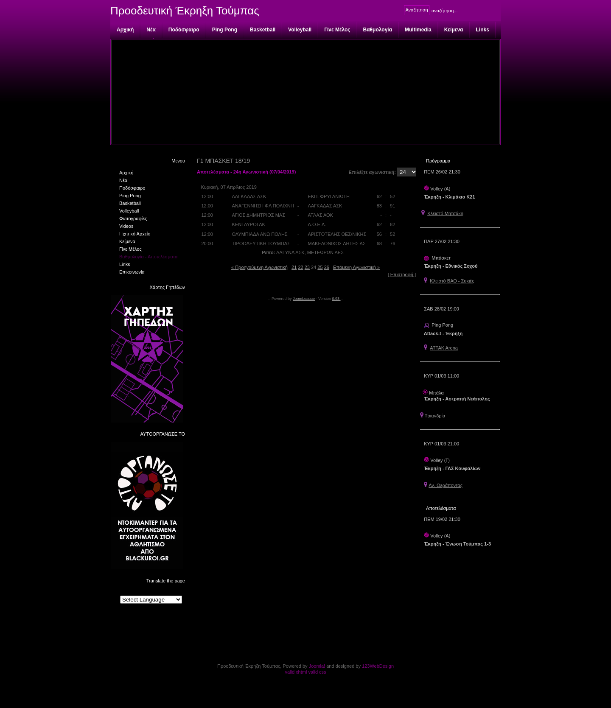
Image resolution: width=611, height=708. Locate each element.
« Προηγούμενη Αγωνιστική (259, 267)
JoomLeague (304, 299)
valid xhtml (296, 671)
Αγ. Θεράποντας (445, 485)
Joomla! (317, 666)
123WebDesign (378, 666)
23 (307, 267)
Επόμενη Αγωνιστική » (356, 267)
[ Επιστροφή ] (402, 274)
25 (319, 267)
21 (294, 267)
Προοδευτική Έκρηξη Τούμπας (184, 10)
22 (300, 267)
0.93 (336, 299)
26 (326, 267)
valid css (317, 671)
